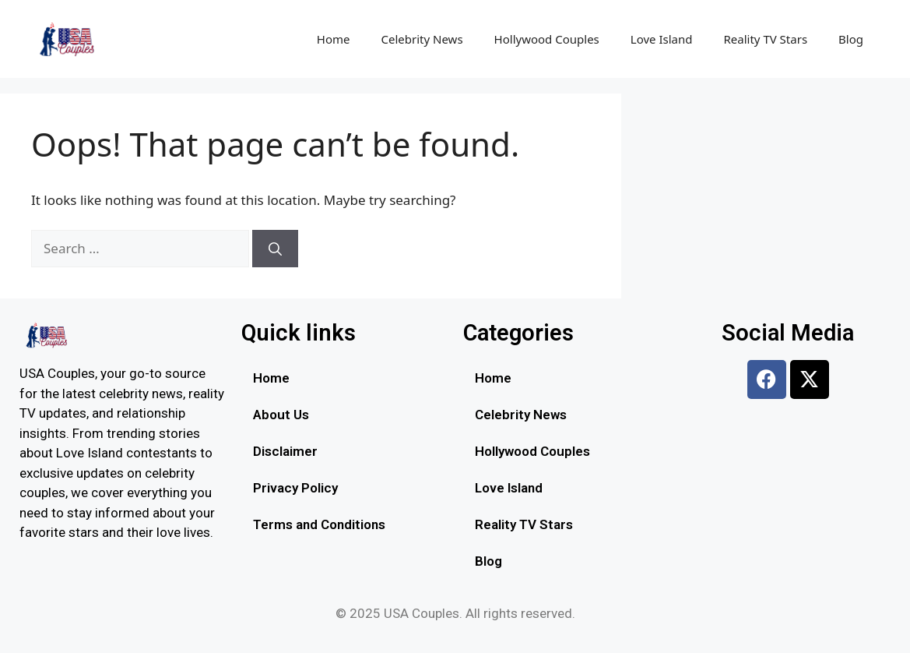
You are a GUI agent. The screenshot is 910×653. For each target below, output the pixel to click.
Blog (850, 39)
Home (333, 39)
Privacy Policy (295, 488)
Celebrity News (422, 39)
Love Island (662, 39)
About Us (281, 414)
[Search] (275, 248)
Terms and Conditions (319, 524)
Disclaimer (285, 451)
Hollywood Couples (546, 39)
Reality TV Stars (765, 39)
